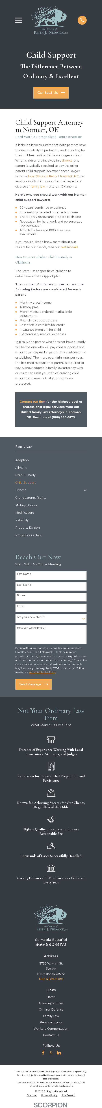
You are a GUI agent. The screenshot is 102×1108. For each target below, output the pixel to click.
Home (51, 997)
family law (38, 186)
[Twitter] (51, 1053)
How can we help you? (31, 627)
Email (20, 606)
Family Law (51, 1016)
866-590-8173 (51, 944)
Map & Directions (51, 979)
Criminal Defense (51, 1009)
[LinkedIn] (59, 1053)
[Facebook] (43, 1053)
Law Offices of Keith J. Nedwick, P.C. (53, 176)
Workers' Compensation (51, 1028)
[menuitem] (51, 460)
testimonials (69, 247)
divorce (67, 160)
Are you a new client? (30, 617)
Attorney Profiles (51, 1003)
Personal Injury (51, 1022)
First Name (24, 574)
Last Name (24, 584)
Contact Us (51, 1035)
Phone (21, 595)
